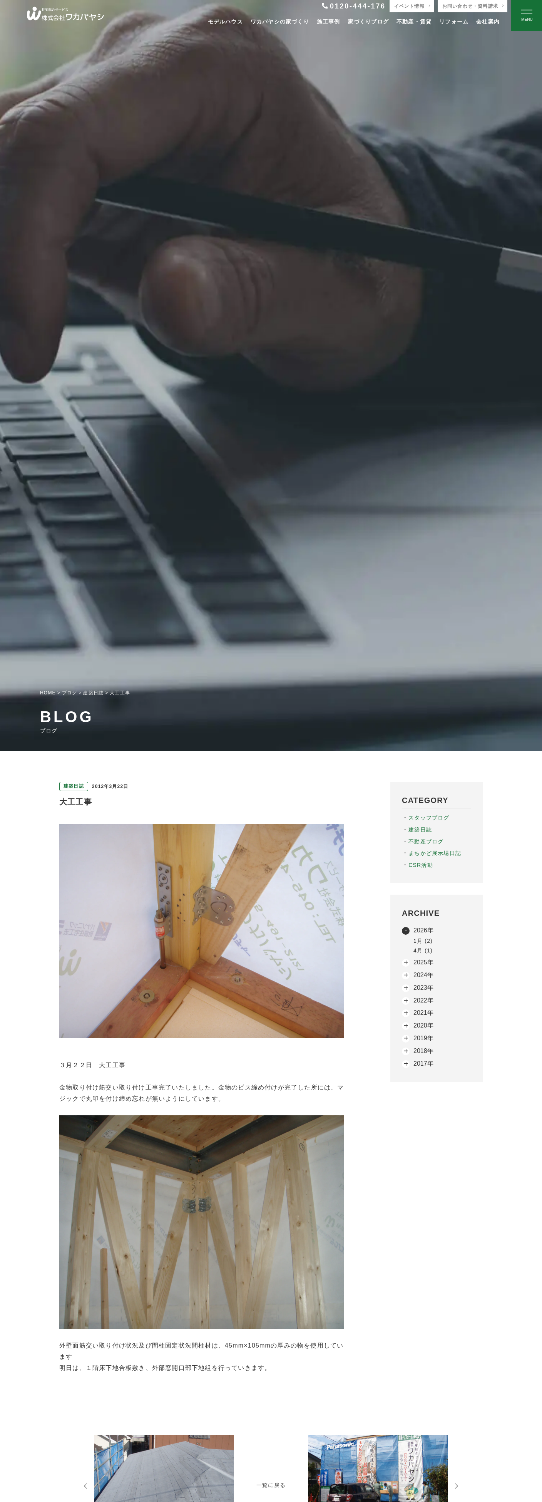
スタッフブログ (428, 818)
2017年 (423, 1063)
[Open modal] (526, 15)
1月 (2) (423, 941)
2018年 (423, 1051)
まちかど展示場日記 (434, 853)
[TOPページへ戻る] (65, 16)
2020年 (423, 1025)
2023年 (423, 987)
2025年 (423, 962)
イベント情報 (409, 6)
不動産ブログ (425, 841)
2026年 (423, 930)
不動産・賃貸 (414, 21)
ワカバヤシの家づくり (280, 21)
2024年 (423, 975)
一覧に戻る (271, 1485)
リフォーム (453, 21)
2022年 (423, 1000)
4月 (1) (423, 950)
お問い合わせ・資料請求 (470, 6)
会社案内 (488, 21)
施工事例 (328, 21)
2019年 (423, 1038)
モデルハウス (225, 21)
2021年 (423, 1012)
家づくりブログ (368, 21)
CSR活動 (420, 865)
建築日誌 (420, 829)
